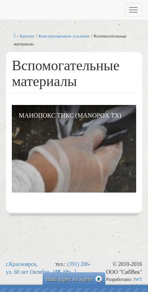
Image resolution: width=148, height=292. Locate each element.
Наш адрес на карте (74, 279)
